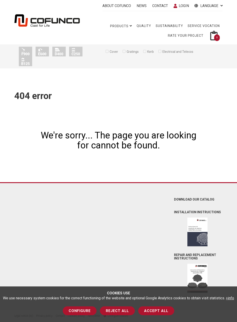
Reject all (117, 311)
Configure (80, 311)
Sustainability (169, 26)
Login (181, 6)
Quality (144, 26)
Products (121, 26)
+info (230, 298)
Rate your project (185, 35)
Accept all (156, 311)
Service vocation (204, 26)
